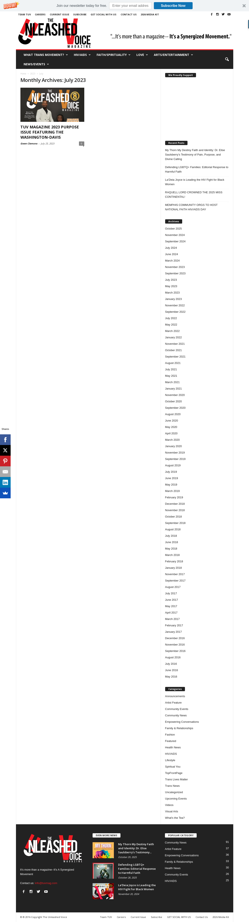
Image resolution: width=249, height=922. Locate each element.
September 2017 (175, 580)
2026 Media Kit (150, 14)
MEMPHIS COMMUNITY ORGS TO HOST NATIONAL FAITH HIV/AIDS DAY (191, 207)
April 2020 (171, 433)
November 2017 (175, 574)
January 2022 (173, 337)
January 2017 (173, 631)
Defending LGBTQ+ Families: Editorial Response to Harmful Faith (196, 169)
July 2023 (171, 279)
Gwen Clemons (28, 143)
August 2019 (173, 465)
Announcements (175, 696)
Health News (173, 747)
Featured (170, 741)
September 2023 (175, 273)
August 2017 (173, 587)
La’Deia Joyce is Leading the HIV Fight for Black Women (194, 182)
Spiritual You (172, 766)
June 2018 (171, 542)
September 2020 (175, 407)
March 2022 (172, 331)
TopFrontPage (174, 773)
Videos (169, 805)
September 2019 (175, 459)
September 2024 (175, 241)
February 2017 (174, 625)
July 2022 (171, 318)
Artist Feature (173, 702)
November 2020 (175, 395)
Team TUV (24, 14)
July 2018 (171, 535)
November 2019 (175, 452)
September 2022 (175, 311)
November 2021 (175, 343)
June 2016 (171, 670)
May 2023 (171, 286)
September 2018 (175, 523)
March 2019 (172, 491)
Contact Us (129, 14)
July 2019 (171, 471)
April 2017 (171, 612)
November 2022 (175, 305)
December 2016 (175, 638)
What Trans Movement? (46, 55)
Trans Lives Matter (176, 779)
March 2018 (172, 555)
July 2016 (171, 663)
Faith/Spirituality (113, 55)
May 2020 (171, 427)
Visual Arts (171, 811)
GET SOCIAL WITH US (103, 14)
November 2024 (175, 235)
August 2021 (173, 363)
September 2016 (175, 651)
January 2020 (173, 446)
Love (142, 55)
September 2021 (175, 356)
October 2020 (173, 401)
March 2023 (172, 292)
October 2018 (173, 516)
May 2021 (171, 375)
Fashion (170, 734)
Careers (40, 14)
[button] (124, 5)
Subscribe (79, 14)
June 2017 (171, 599)
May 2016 (171, 676)
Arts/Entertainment (173, 55)
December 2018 (175, 503)
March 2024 (172, 260)
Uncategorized (174, 792)
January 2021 (173, 388)
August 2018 (173, 529)
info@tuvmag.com (46, 883)
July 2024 (171, 247)
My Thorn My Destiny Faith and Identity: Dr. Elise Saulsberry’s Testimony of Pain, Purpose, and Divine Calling (195, 154)
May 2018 (171, 548)
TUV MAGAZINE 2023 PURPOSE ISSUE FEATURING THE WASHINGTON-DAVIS (49, 132)
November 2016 (175, 644)
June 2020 (171, 420)
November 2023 (175, 267)
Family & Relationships (179, 728)
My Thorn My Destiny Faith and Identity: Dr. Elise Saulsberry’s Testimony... (136, 848)
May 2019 (171, 484)
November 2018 (175, 510)
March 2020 (172, 439)
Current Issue (59, 14)
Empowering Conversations (182, 721)
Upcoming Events (176, 798)
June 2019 (171, 478)
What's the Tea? (175, 817)
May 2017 (171, 606)
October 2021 (173, 350)
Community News (176, 715)
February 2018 (174, 561)
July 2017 (171, 593)
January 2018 (173, 567)
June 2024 (171, 254)
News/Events (36, 64)
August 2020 (173, 414)
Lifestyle (170, 760)
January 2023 (173, 299)
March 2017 (172, 619)
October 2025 (173, 228)
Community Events (176, 709)
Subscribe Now (173, 5)
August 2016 (173, 657)
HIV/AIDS (82, 55)
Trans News (172, 785)
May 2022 (171, 324)
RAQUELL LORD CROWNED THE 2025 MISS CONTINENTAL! (193, 194)
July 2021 (171, 369)
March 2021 (172, 382)
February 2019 (174, 497)
